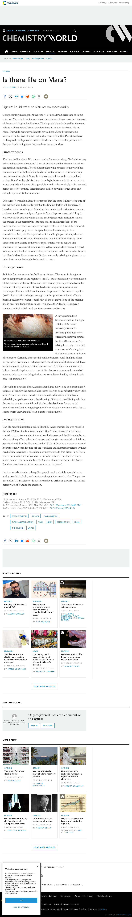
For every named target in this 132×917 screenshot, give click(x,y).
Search (75, 31)
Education (113, 3)
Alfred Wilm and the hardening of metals (42, 819)
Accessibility (61, 885)
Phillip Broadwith (39, 784)
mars (40, 522)
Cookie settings (21, 907)
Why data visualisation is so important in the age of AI (72, 821)
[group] (123, 51)
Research (37, 601)
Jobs (28, 58)
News (35, 651)
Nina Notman (72, 666)
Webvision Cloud (124, 914)
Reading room (38, 58)
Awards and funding (84, 896)
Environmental (50, 516)
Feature (65, 651)
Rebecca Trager (45, 672)
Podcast (65, 601)
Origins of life (63, 522)
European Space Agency (22, 522)
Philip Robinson (70, 617)
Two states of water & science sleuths (72, 605)
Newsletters (18, 58)
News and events (48, 896)
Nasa (50, 522)
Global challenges (105, 896)
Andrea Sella (43, 828)
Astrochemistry (19, 516)
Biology (35, 516)
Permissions (75, 885)
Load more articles (44, 686)
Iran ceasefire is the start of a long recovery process (44, 774)
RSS (61, 867)
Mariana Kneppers (67, 615)
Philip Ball (11, 87)
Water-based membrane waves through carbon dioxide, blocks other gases (43, 609)
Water (31, 528)
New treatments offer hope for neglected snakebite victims (72, 657)
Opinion (6, 71)
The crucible (17, 528)
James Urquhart (17, 669)
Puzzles (49, 58)
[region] (21, 889)
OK (21, 900)
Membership (124, 3)
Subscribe (33, 31)
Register (21, 31)
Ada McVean (43, 622)
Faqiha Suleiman (74, 786)
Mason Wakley (16, 614)
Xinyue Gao (14, 781)
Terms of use (47, 885)
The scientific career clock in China (14, 772)
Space (76, 522)
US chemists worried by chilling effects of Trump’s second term (15, 821)
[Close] (37, 866)
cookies (102, 909)
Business (8, 601)
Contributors (49, 867)
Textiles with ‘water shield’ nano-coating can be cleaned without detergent (15, 658)
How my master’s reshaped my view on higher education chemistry (71, 775)
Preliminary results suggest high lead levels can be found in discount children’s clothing (43, 659)
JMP (79, 830)
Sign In (9, 31)
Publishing (102, 3)
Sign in (34, 725)
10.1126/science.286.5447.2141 (66, 505)
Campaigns (65, 896)
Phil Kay (69, 832)
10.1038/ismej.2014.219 (62, 508)
